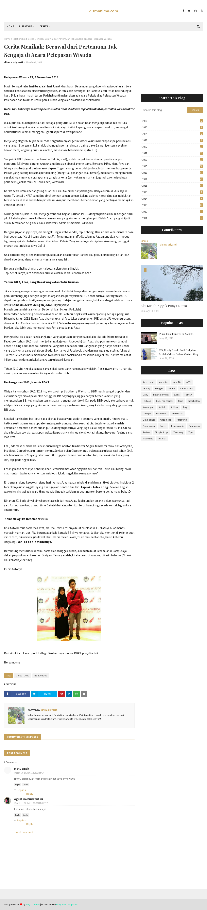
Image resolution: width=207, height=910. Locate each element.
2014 (172, 198)
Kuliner (174, 407)
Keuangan (148, 407)
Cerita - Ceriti (22, 675)
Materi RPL (161, 413)
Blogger (159, 388)
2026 (172, 121)
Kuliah (162, 407)
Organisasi (166, 419)
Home (7, 38)
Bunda (171, 388)
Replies (21, 790)
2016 (172, 185)
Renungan (194, 425)
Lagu (185, 407)
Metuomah (21, 769)
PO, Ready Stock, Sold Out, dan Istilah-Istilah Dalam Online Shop (179, 352)
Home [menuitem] (10, 26)
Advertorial (148, 382)
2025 (172, 127)
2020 (172, 160)
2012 (172, 211)
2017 (172, 179)
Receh (163, 425)
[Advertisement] (172, 62)
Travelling (148, 438)
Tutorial (162, 438)
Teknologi (178, 432)
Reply (17, 784)
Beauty (146, 388)
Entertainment (161, 394)
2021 (172, 153)
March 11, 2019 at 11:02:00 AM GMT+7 (31, 803)
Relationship (19, 38)
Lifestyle (147, 413)
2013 (172, 205)
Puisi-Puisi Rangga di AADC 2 (176, 334)
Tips (190, 432)
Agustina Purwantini (28, 799)
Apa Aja (177, 382)
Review (146, 432)
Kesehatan (194, 400)
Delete (25, 784)
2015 (172, 192)
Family (188, 394)
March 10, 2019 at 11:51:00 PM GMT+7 (31, 772)
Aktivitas (163, 382)
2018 (172, 172)
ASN (188, 382)
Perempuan (149, 425)
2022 (172, 147)
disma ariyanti (13, 62)
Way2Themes (33, 904)
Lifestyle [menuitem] (25, 26)
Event (176, 394)
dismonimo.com (103, 10)
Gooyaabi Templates (66, 904)
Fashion (147, 400)
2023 (172, 140)
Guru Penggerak (164, 400)
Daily (145, 394)
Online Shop (149, 419)
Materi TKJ (177, 413)
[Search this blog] (164, 110)
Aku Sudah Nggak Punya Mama (164, 306)
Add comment (24, 832)
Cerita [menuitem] (43, 26)
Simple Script (161, 432)
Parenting (182, 419)
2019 (172, 166)
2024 (172, 134)
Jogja (180, 400)
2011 (172, 218)
